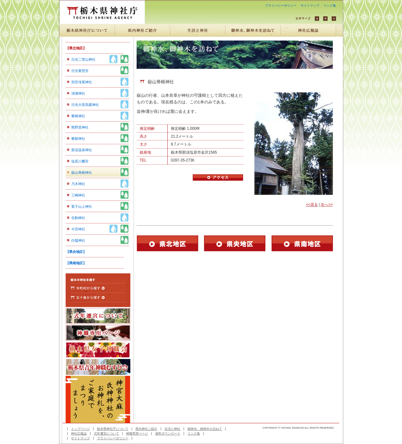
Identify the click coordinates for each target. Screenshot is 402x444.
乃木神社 (78, 184)
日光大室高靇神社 (85, 105)
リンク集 (329, 5)
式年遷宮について (106, 433)
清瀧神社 (78, 93)
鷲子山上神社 (81, 206)
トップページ (80, 428)
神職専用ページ (137, 433)
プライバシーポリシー (280, 5)
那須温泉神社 (81, 150)
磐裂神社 (78, 138)
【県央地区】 (76, 252)
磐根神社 (78, 116)
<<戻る (312, 204)
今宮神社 (78, 229)
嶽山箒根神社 (81, 172)
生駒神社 (78, 218)
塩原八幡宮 (80, 161)
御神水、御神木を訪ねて (204, 428)
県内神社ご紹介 (146, 428)
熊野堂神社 (80, 127)
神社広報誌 (79, 433)
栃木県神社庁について (112, 428)
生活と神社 (172, 428)
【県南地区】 (76, 263)
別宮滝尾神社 (81, 82)
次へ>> (327, 204)
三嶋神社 (78, 195)
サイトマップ (310, 5)
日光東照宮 (80, 71)
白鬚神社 (78, 240)
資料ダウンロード (167, 433)
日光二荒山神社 (83, 59)
